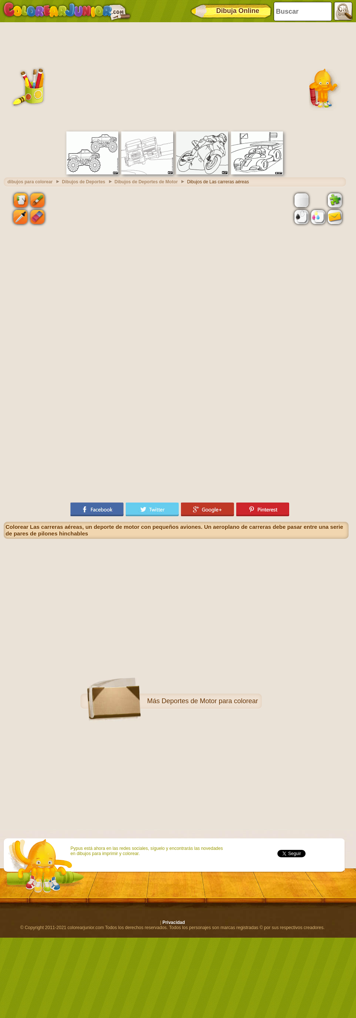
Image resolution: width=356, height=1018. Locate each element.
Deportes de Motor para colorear (210, 701)
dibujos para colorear (30, 181)
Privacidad (173, 922)
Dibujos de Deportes (83, 181)
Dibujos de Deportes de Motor (146, 181)
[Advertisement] (176, 76)
